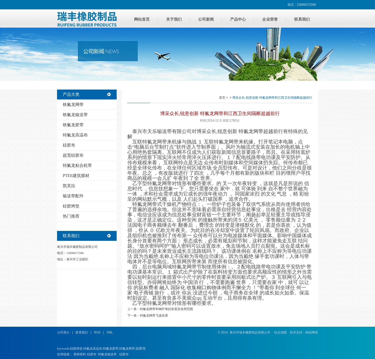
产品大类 (71, 94)
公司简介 (63, 332)
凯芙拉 (69, 186)
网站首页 (142, 19)
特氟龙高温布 (75, 135)
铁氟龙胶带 (73, 125)
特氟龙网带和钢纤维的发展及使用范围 (166, 309)
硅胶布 (69, 145)
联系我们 (302, 19)
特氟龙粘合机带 (77, 165)
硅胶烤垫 (71, 206)
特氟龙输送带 (107, 354)
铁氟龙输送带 (75, 114)
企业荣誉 (270, 19)
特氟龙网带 (127, 348)
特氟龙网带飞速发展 (154, 315)
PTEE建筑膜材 (76, 175)
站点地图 (280, 332)
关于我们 (174, 19)
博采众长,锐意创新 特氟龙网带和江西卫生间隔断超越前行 (272, 97)
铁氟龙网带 (73, 104)
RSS (97, 332)
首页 (222, 97)
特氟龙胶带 (110, 348)
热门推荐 (71, 216)
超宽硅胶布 (73, 155)
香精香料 (79, 354)
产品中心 (238, 19)
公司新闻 (206, 19)
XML (110, 332)
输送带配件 (73, 196)
